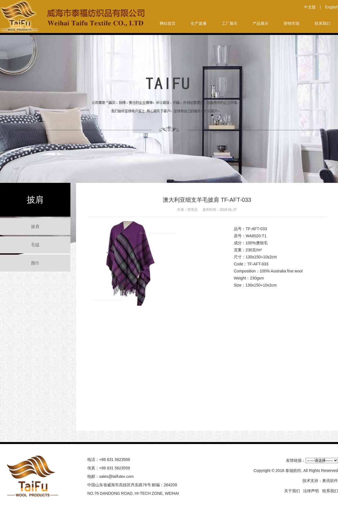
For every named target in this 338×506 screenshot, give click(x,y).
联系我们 (330, 491)
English (331, 7)
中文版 (310, 7)
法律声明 (311, 491)
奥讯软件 (330, 480)
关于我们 (292, 491)
